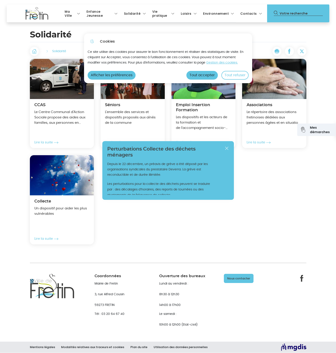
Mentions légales (42, 347)
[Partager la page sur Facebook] (289, 51)
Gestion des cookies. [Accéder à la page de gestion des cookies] (222, 62)
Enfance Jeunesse (95, 13)
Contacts (248, 13)
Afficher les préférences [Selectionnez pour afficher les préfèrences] (111, 75)
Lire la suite (46, 142)
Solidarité (132, 13)
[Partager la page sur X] (301, 51)
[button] (276, 51)
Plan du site (140, 347)
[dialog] (168, 58)
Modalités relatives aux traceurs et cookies (93, 347)
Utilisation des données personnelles (182, 347)
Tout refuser (235, 75)
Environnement (216, 13)
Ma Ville (68, 13)
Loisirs (186, 13)
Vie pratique (159, 13)
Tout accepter (202, 75)
